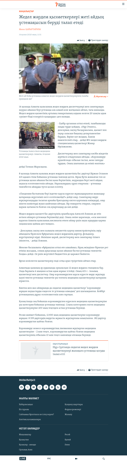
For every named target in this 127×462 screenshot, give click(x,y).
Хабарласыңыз (26, 404)
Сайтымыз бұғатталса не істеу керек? (36, 414)
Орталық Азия (25, 450)
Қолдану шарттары (74, 404)
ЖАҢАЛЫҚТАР (26, 11)
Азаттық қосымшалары (30, 419)
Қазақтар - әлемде (27, 445)
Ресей (67, 435)
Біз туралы (24, 409)
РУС (49, 459)
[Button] (81, 40)
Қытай (68, 440)
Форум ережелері (73, 409)
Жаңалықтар (25, 435)
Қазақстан (24, 440)
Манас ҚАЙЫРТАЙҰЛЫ (30, 29)
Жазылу (68, 414)
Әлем (67, 445)
